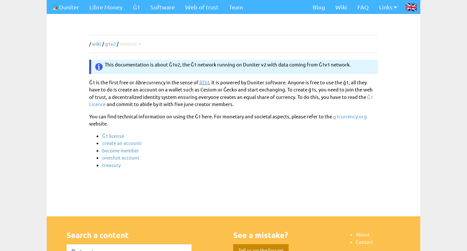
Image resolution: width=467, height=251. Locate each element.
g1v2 (110, 44)
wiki (96, 44)
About (363, 234)
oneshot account (120, 157)
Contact (364, 242)
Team (236, 7)
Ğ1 (136, 7)
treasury (111, 165)
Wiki (341, 7)
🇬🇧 (411, 6)
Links (388, 7)
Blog (319, 7)
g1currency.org (350, 116)
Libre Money (106, 7)
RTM (204, 82)
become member (120, 150)
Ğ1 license (113, 136)
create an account (121, 143)
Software (162, 7)
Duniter (65, 7)
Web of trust (202, 7)
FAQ (363, 7)
